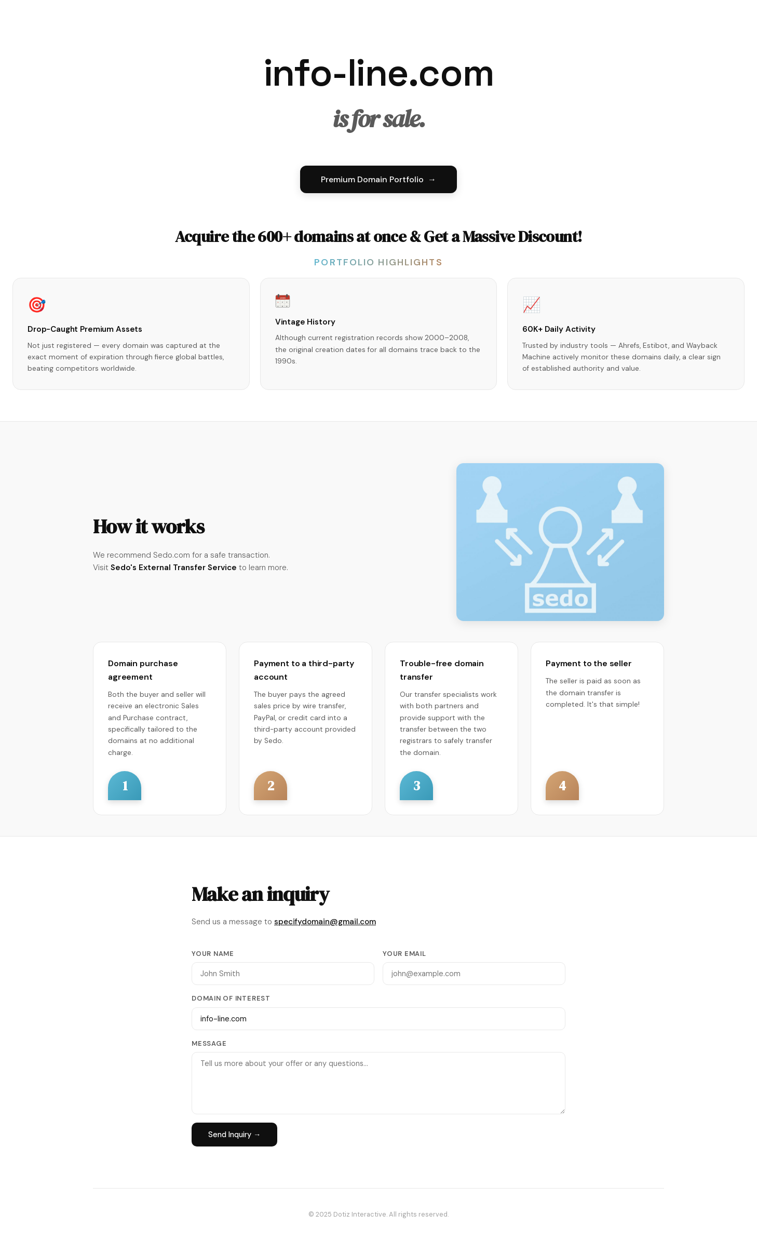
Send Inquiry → (234, 1134)
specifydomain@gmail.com (325, 921)
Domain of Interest (231, 998)
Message (209, 1043)
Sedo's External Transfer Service (174, 567)
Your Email (404, 953)
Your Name (213, 953)
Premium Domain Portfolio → (378, 179)
